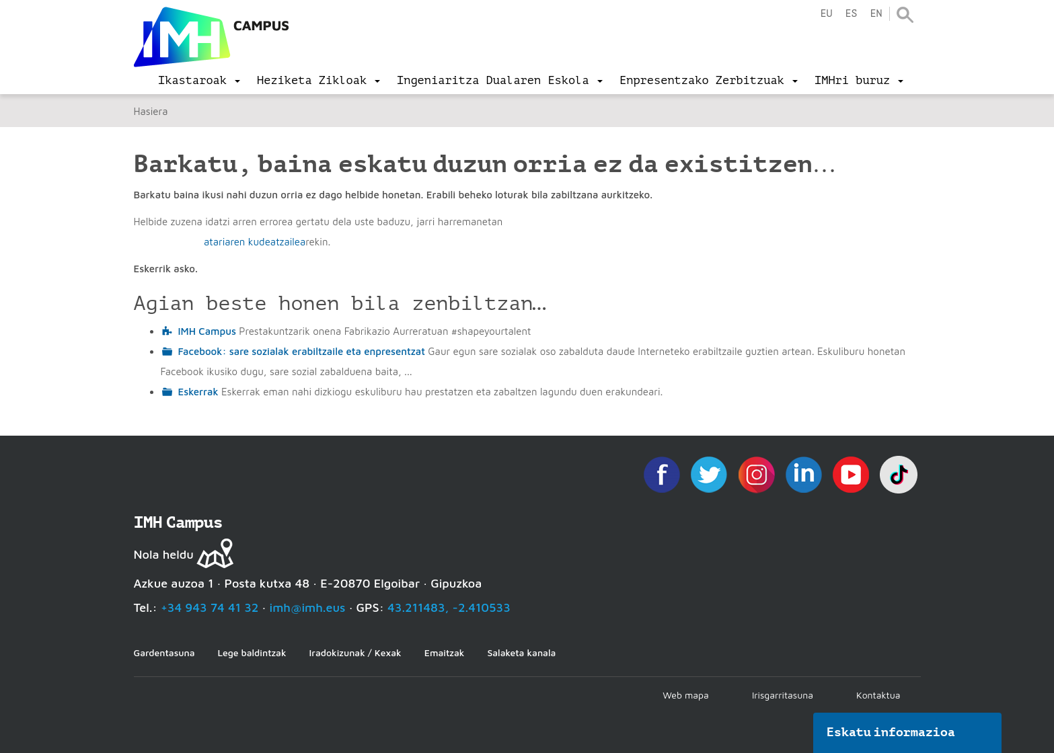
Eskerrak (198, 391)
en (876, 13)
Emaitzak (444, 652)
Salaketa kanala (521, 652)
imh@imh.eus (308, 607)
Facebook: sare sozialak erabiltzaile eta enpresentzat (302, 351)
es (851, 13)
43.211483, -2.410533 (449, 607)
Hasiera (151, 111)
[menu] (199, 80)
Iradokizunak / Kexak (355, 652)
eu (826, 13)
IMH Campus (207, 331)
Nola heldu (164, 554)
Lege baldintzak (251, 652)
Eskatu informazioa (891, 732)
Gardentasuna (164, 652)
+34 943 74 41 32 (210, 607)
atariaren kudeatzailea (254, 241)
